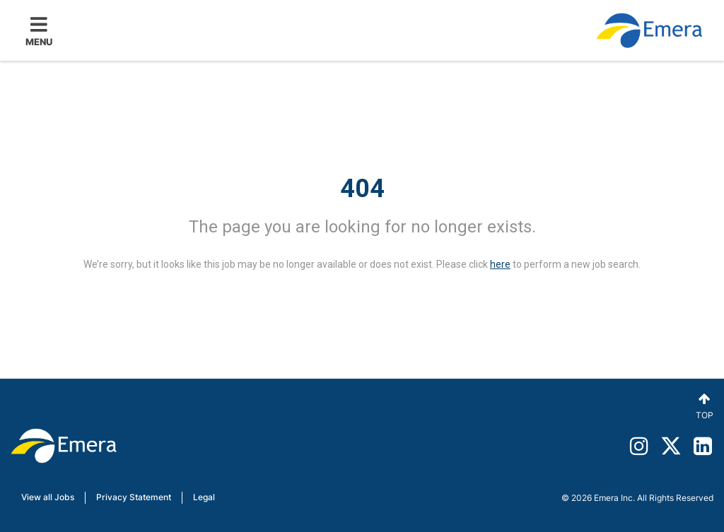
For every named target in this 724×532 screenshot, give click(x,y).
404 (362, 188)
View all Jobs (47, 497)
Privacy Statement (133, 497)
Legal (204, 497)
